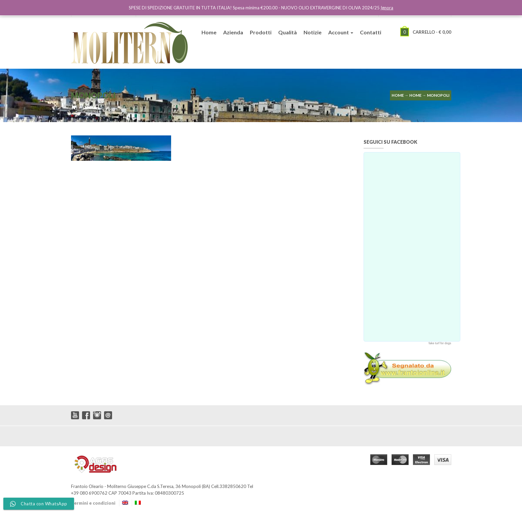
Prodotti (261, 32)
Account (340, 32)
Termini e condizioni (93, 503)
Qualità (287, 32)
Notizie (313, 32)
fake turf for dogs (440, 343)
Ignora (387, 7)
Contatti (370, 32)
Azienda (233, 32)
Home (208, 32)
